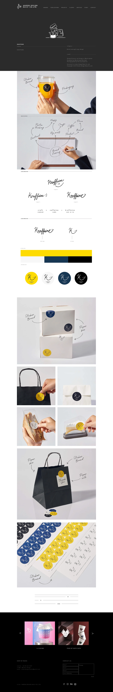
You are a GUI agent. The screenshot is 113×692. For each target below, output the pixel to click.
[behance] (71, 684)
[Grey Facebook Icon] (64, 684)
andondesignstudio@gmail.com (31, 669)
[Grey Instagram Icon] (67, 684)
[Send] (92, 676)
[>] (20, 633)
